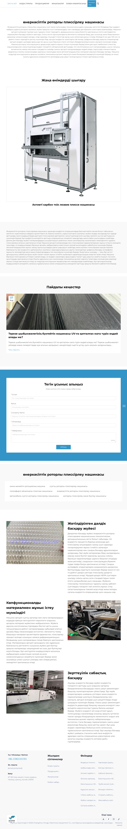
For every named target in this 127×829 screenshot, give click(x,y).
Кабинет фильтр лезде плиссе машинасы (106, 773)
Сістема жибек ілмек (89, 806)
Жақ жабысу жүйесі (106, 800)
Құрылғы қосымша (89, 790)
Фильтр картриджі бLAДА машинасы (89, 779)
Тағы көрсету (14, 350)
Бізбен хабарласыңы (92, 4)
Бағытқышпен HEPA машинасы (106, 779)
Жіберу (63, 447)
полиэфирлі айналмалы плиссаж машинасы (31, 491)
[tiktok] (119, 819)
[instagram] (114, 819)
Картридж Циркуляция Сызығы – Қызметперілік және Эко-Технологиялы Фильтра (106, 763)
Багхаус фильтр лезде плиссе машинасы (106, 768)
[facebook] (108, 819)
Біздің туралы (42, 4)
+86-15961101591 (17, 759)
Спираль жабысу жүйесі (106, 795)
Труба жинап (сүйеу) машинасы (106, 784)
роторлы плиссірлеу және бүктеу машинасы (84, 496)
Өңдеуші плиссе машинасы (89, 763)
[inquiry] (124, 406)
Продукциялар (58, 4)
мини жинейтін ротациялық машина (27, 486)
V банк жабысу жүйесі (89, 795)
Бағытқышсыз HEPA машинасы (89, 784)
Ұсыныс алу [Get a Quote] (109, 3)
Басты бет (28, 4)
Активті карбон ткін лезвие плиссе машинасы (63, 204)
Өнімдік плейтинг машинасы (106, 790)
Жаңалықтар (74, 4)
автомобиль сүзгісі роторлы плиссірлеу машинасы (34, 496)
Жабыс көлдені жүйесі (89, 800)
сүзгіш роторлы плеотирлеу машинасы (68, 486)
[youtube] (103, 819)
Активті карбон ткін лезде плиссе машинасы (89, 773)
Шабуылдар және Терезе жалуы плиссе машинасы (89, 768)
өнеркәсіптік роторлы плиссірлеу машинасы (78, 491)
